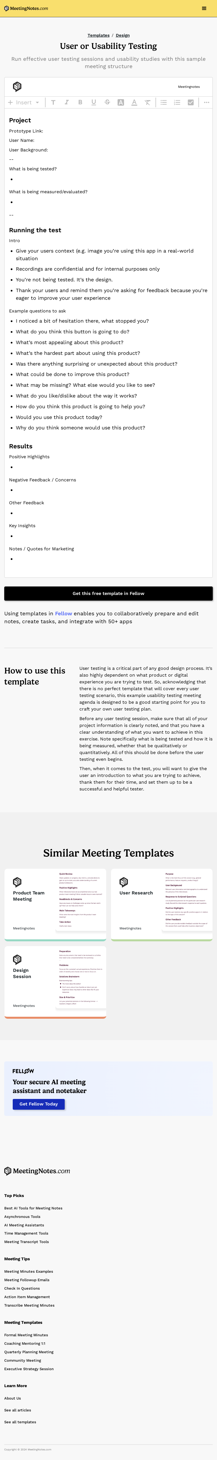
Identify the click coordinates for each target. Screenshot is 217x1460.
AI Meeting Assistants (24, 1225)
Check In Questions (22, 1288)
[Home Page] (37, 1171)
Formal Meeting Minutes (26, 1335)
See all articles (17, 1410)
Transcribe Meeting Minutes (29, 1305)
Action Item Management (27, 1297)
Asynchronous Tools (22, 1217)
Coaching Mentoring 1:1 (24, 1343)
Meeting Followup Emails (26, 1280)
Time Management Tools (26, 1233)
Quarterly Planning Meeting (28, 1352)
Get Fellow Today (38, 1104)
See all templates (20, 1422)
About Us (12, 1398)
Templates (99, 35)
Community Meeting (22, 1360)
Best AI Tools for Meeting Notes (33, 1208)
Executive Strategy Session (29, 1369)
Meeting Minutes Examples (28, 1271)
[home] (26, 8)
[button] (204, 8)
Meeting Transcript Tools (26, 1242)
